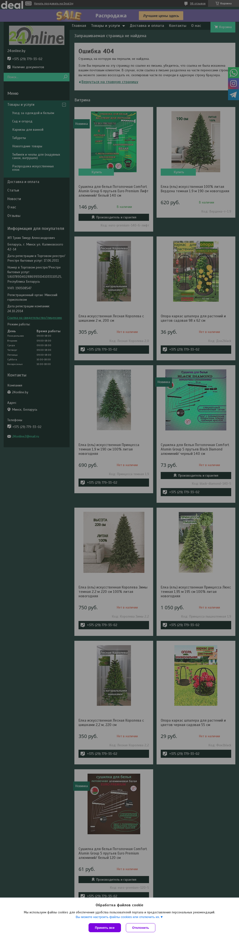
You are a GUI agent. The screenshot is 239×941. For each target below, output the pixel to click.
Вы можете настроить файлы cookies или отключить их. (118, 917)
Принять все (105, 928)
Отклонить (140, 928)
